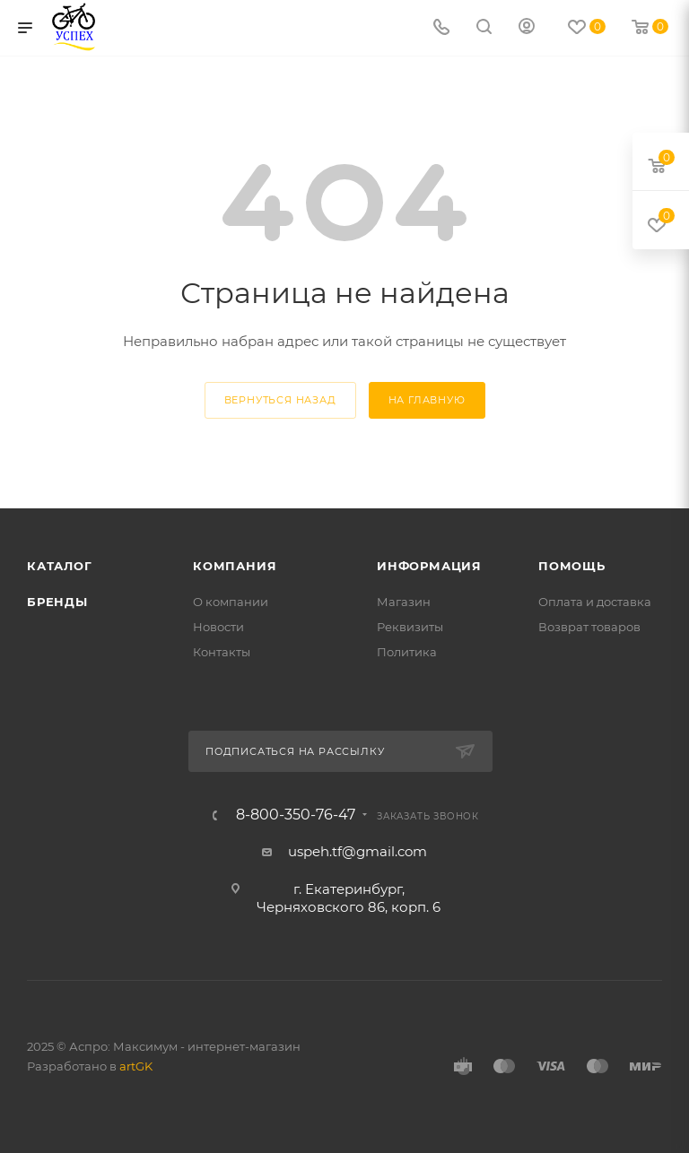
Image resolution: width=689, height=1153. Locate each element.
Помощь (572, 566)
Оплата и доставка (594, 601)
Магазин (404, 601)
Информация (429, 566)
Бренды (57, 601)
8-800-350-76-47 (295, 815)
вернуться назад (280, 400)
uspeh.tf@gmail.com (357, 851)
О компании (230, 601)
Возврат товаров (589, 627)
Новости (218, 627)
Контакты (221, 652)
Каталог (59, 566)
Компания (234, 566)
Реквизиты (410, 627)
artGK (136, 1066)
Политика (407, 652)
